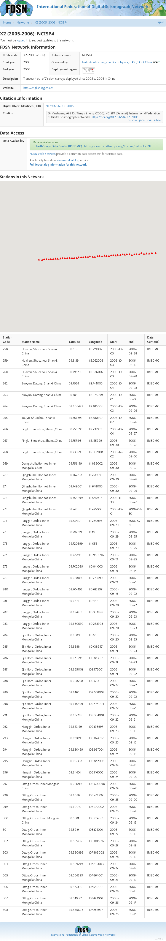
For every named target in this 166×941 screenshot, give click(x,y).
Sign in (160, 22)
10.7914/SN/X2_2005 (60, 106)
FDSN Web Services (43, 154)
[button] (156, 253)
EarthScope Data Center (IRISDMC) (59, 146)
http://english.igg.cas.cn (38, 88)
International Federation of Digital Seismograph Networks (83, 934)
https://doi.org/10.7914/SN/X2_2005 (115, 117)
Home (7, 22)
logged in (22, 40)
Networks (23, 22)
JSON (142, 120)
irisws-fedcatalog (68, 160)
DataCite (132, 120)
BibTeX (158, 120)
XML (149, 120)
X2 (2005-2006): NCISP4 (51, 22)
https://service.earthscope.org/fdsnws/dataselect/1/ (117, 146)
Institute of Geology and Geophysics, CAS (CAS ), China (117, 62)
